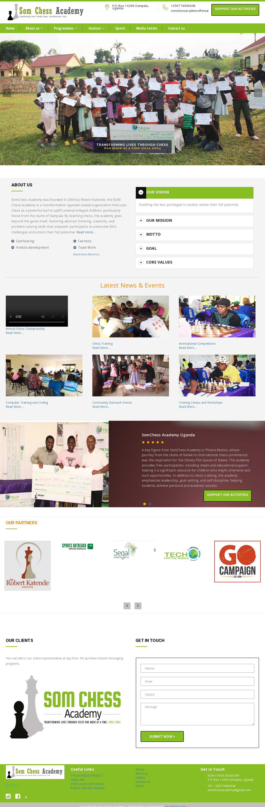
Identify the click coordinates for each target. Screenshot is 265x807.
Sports (120, 28)
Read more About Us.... (87, 254)
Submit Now (162, 730)
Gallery (140, 772)
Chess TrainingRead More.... (102, 340)
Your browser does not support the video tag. (37, 305)
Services (96, 28)
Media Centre (146, 28)
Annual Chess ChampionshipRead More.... (25, 325)
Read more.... (86, 232)
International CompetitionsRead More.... (197, 340)
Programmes (65, 28)
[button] (7, 105)
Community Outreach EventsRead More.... (112, 399)
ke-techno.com (175, 801)
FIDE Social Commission (87, 778)
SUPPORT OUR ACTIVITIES (235, 9)
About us (34, 28)
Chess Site (78, 774)
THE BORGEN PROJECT (87, 770)
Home (10, 28)
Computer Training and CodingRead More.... (27, 399)
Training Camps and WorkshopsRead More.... (201, 399)
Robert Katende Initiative (88, 782)
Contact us (176, 28)
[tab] (194, 192)
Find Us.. (13, 779)
